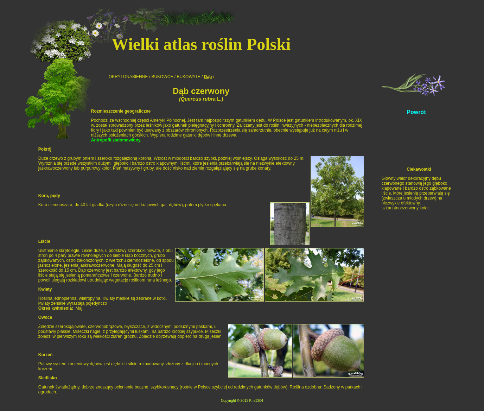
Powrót (416, 112)
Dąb (208, 76)
